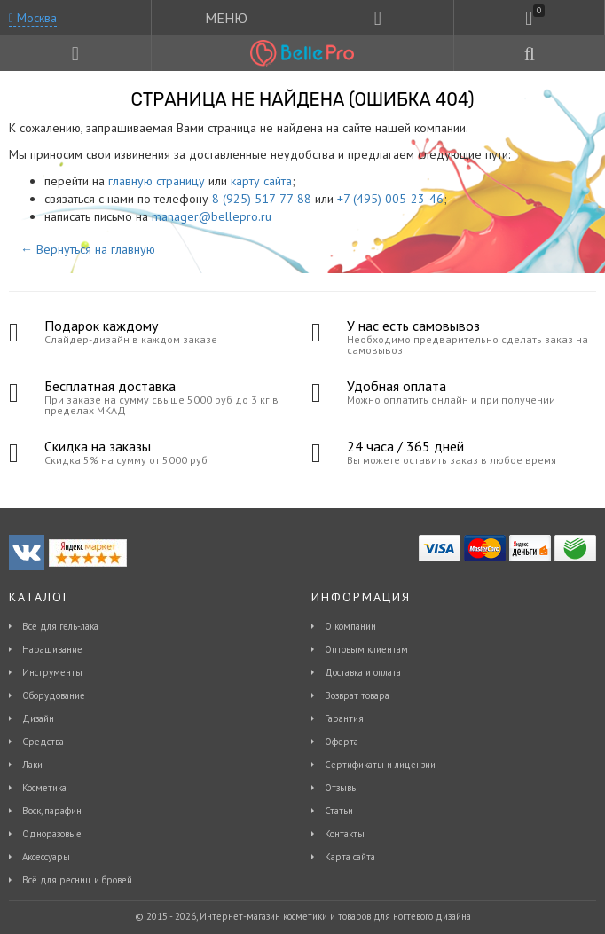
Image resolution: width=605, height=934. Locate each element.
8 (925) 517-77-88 (261, 199)
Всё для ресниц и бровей (77, 880)
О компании (350, 626)
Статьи (339, 810)
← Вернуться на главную (87, 249)
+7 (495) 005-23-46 (390, 199)
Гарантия (344, 718)
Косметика (44, 787)
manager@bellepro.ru (211, 216)
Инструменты (52, 672)
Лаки (32, 764)
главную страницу (156, 181)
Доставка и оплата (363, 672)
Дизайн (38, 718)
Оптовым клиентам (366, 649)
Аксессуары (46, 857)
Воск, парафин (52, 810)
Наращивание (52, 649)
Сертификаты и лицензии (380, 764)
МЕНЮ (226, 18)
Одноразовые (52, 834)
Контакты (345, 834)
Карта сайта (350, 857)
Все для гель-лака (60, 626)
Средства (43, 741)
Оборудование (53, 695)
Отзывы (341, 787)
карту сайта (261, 181)
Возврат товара (357, 695)
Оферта (341, 741)
